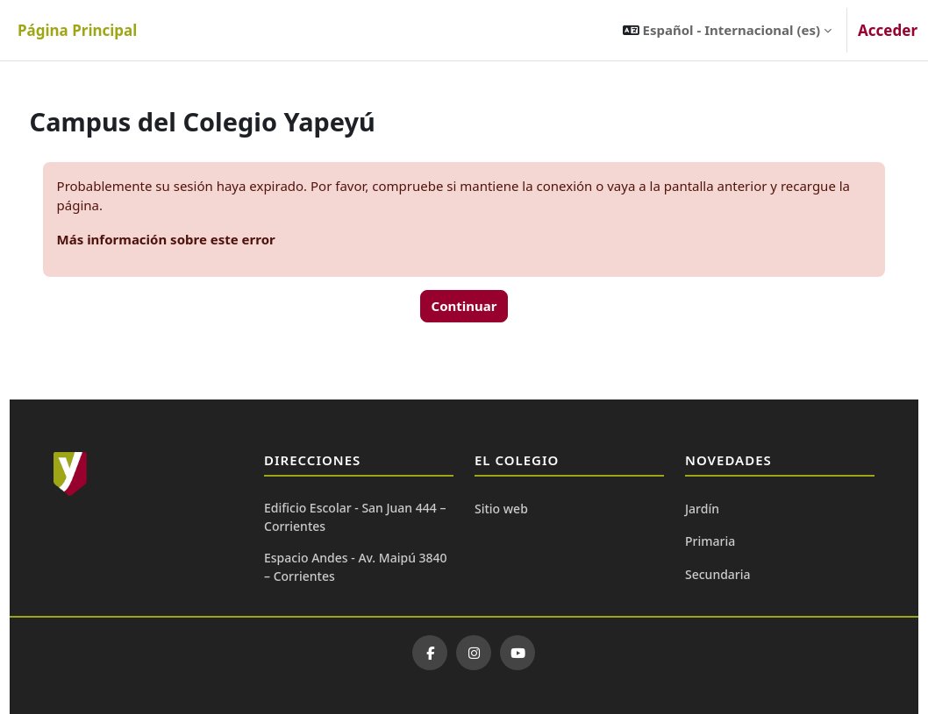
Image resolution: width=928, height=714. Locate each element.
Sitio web (501, 508)
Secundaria (718, 574)
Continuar (464, 306)
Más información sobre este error (198, 239)
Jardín (702, 508)
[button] (727, 30)
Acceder (887, 30)
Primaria (710, 541)
